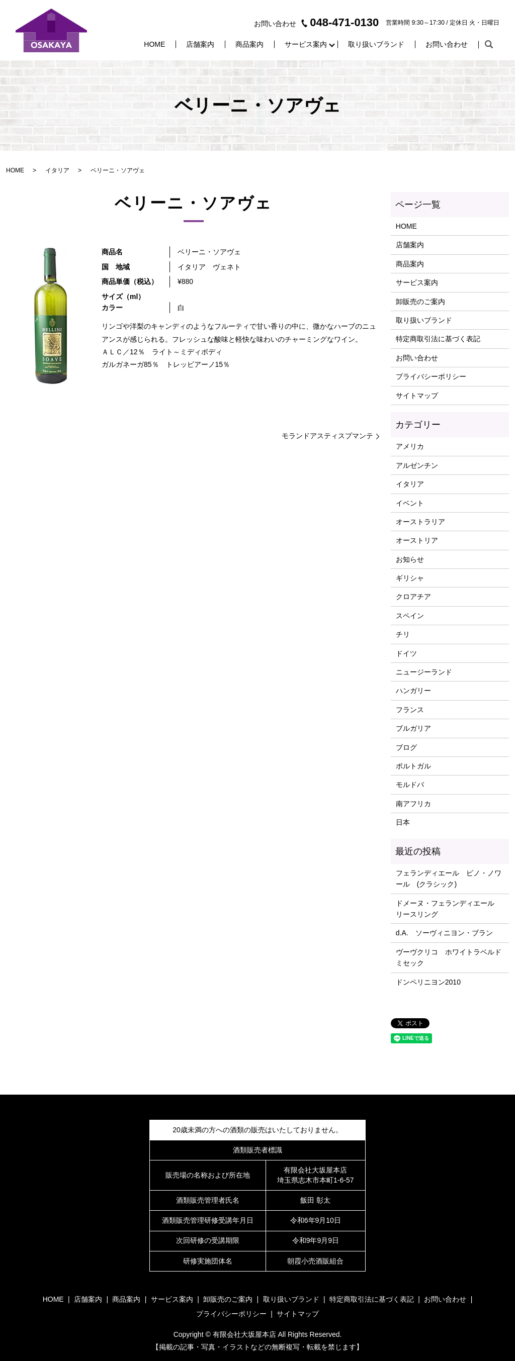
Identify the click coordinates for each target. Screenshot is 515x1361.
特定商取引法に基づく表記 (438, 339)
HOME (154, 44)
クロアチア (413, 597)
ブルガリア (413, 728)
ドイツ (406, 653)
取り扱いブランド (376, 44)
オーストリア (417, 540)
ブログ (406, 747)
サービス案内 (306, 44)
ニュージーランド (424, 672)
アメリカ (410, 446)
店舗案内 (200, 44)
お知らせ (410, 559)
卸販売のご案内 (420, 302)
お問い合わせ (446, 44)
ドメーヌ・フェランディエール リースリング (448, 908)
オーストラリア (420, 522)
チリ (403, 634)
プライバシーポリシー (431, 376)
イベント (410, 503)
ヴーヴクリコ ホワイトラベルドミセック (448, 957)
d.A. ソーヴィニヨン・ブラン (444, 933)
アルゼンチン (417, 465)
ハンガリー (413, 691)
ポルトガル (413, 766)
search (488, 44)
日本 (403, 822)
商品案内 (249, 44)
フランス (410, 710)
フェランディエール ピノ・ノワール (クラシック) (448, 878)
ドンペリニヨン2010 (428, 982)
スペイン (410, 616)
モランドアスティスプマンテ (327, 436)
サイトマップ (417, 396)
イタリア (57, 170)
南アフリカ (413, 804)
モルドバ (410, 785)
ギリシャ (410, 578)
